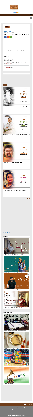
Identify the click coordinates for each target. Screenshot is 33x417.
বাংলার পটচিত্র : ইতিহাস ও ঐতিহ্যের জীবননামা (11, 366)
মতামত (20, 409)
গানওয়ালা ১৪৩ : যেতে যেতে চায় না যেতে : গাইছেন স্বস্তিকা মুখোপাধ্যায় (15, 190)
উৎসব (15, 409)
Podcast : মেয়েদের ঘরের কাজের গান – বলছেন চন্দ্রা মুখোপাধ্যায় (13, 307)
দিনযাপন (27, 409)
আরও (29, 198)
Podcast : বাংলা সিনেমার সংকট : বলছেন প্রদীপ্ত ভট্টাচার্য (12, 289)
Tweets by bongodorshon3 (6, 232)
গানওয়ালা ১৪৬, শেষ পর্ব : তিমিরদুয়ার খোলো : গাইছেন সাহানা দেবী (15, 106)
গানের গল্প (12, 67)
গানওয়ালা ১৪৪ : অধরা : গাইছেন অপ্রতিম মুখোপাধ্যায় (12, 162)
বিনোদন (18, 407)
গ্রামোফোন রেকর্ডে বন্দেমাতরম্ (8, 383)
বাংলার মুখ (13, 407)
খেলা (11, 409)
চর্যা (3, 407)
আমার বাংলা (28, 407)
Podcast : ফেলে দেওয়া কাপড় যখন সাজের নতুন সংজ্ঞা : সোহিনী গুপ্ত (14, 254)
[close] (31, 17)
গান (24, 409)
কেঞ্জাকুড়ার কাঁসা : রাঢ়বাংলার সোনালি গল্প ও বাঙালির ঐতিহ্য (12, 348)
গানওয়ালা (8, 67)
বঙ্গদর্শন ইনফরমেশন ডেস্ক (7, 31)
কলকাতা (7, 407)
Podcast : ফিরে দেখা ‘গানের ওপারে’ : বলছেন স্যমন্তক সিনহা (13, 272)
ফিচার (6, 409)
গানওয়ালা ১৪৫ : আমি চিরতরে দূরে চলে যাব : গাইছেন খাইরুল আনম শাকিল (16, 134)
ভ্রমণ (23, 407)
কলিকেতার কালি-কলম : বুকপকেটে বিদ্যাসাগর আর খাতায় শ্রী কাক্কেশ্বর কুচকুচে (15, 330)
